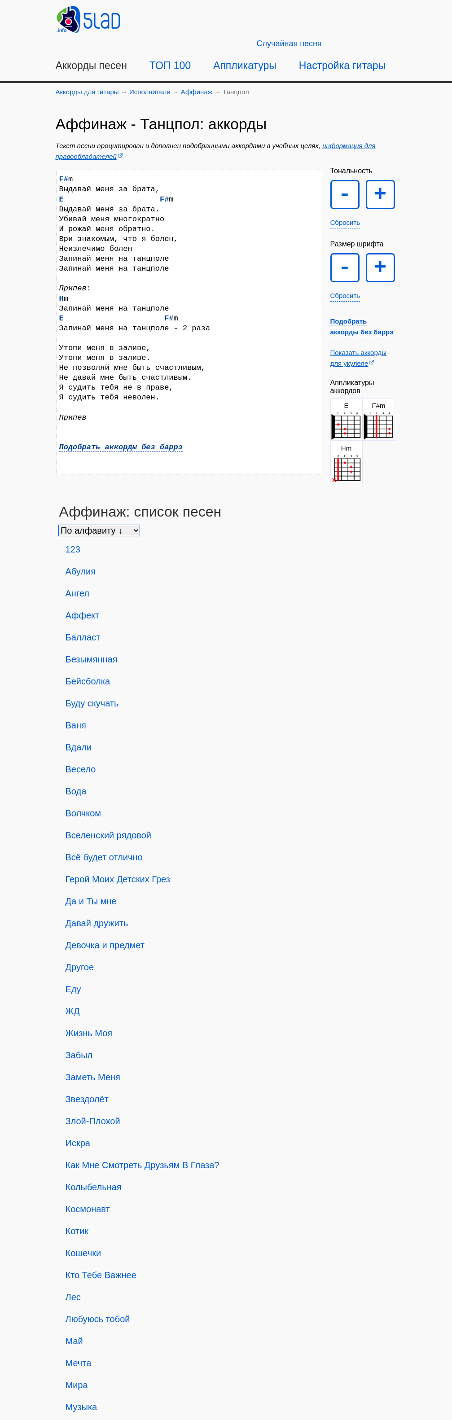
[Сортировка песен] (99, 530)
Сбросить (345, 222)
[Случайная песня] (289, 43)
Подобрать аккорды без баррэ (121, 447)
